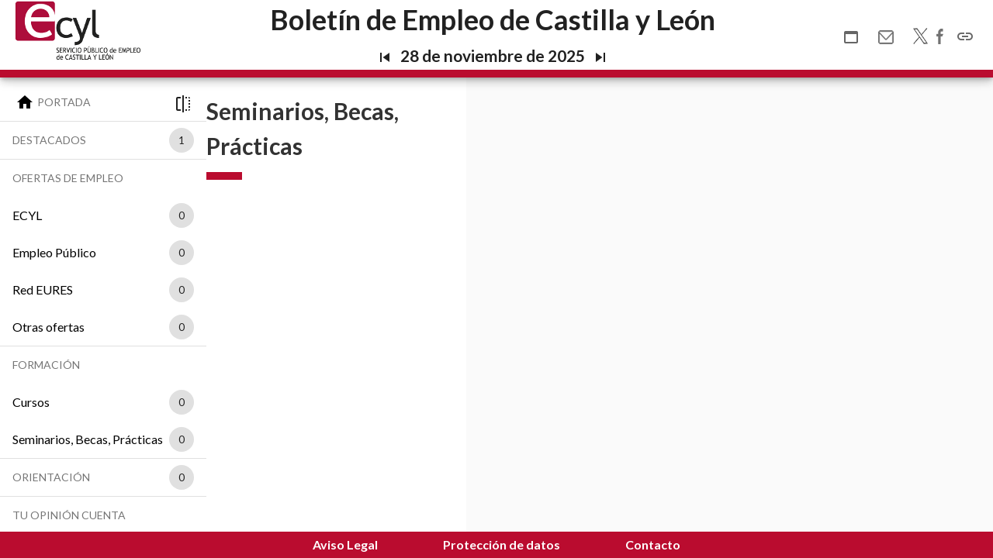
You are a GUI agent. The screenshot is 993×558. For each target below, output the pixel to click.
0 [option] (181, 215)
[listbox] (178, 140)
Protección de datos (501, 544)
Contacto (652, 544)
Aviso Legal (345, 544)
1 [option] (181, 140)
